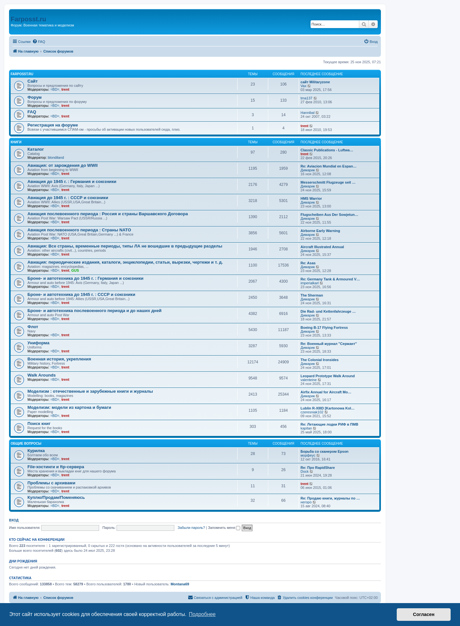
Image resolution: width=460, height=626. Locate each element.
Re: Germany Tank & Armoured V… (330, 279)
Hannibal (307, 113)
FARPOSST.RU (22, 74)
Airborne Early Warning (320, 231)
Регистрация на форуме (52, 125)
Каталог (35, 149)
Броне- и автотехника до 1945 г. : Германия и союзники (85, 278)
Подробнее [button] (202, 614)
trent (65, 89)
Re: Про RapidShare (318, 468)
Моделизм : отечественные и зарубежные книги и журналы (90, 391)
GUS (75, 270)
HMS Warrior (311, 198)
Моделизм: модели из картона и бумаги (69, 407)
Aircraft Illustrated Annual (322, 247)
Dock (305, 471)
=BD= (54, 89)
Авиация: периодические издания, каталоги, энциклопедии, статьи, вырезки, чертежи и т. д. (125, 262)
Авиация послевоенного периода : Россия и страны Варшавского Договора (107, 213)
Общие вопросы (26, 443)
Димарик (308, 170)
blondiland (56, 157)
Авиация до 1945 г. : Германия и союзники (71, 181)
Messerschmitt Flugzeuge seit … (328, 182)
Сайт (32, 81)
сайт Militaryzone (315, 82)
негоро (306, 502)
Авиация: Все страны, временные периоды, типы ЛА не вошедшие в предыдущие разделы (124, 246)
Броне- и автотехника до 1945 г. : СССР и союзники (81, 294)
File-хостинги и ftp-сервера (55, 466)
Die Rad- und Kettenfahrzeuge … (328, 311)
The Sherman (312, 295)
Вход (13, 520)
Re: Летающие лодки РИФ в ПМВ (329, 424)
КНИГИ (16, 142)
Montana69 (179, 584)
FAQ (31, 111)
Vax (303, 86)
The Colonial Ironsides (320, 360)
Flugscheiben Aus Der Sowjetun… (329, 215)
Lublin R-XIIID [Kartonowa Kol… (327, 408)
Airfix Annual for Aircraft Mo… (326, 392)
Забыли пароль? (191, 528)
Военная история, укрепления (59, 359)
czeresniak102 (312, 412)
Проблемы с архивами (51, 482)
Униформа (38, 342)
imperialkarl (310, 283)
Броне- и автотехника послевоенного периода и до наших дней (94, 310)
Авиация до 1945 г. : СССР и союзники (67, 197)
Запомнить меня (224, 528)
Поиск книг (38, 423)
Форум (34, 97)
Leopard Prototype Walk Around (328, 376)
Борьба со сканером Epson (325, 451)
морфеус (308, 455)
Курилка (36, 450)
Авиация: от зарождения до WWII (62, 165)
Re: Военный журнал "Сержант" (329, 344)
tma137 (306, 98)
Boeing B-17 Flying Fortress (324, 327)
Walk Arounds (41, 375)
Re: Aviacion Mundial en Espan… (328, 166)
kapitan (306, 428)
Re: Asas (308, 263)
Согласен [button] (423, 614)
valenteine (309, 380)
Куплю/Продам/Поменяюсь (56, 497)
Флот (32, 326)
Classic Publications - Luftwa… (327, 150)
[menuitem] (38, 41)
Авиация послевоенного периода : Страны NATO (79, 229)
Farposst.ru (28, 19)
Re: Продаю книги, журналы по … (330, 498)
